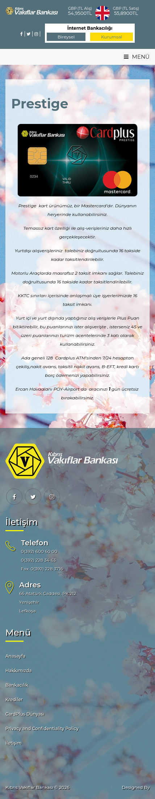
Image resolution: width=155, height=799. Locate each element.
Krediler (14, 699)
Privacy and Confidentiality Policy (42, 728)
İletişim (13, 743)
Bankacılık (16, 685)
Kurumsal (111, 36)
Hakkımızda (18, 670)
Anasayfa (15, 656)
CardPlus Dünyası (24, 714)
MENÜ (137, 56)
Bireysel (66, 36)
